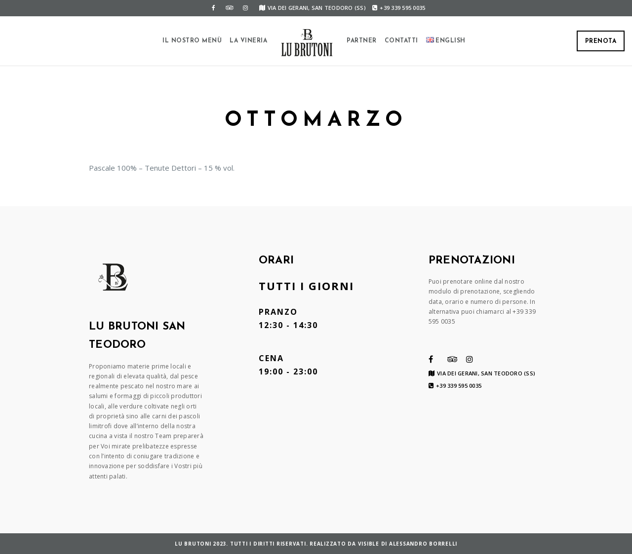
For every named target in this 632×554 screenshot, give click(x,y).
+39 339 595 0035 (398, 7)
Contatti (401, 41)
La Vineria (248, 41)
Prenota (601, 41)
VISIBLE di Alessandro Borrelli (408, 543)
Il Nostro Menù (192, 41)
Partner (362, 41)
